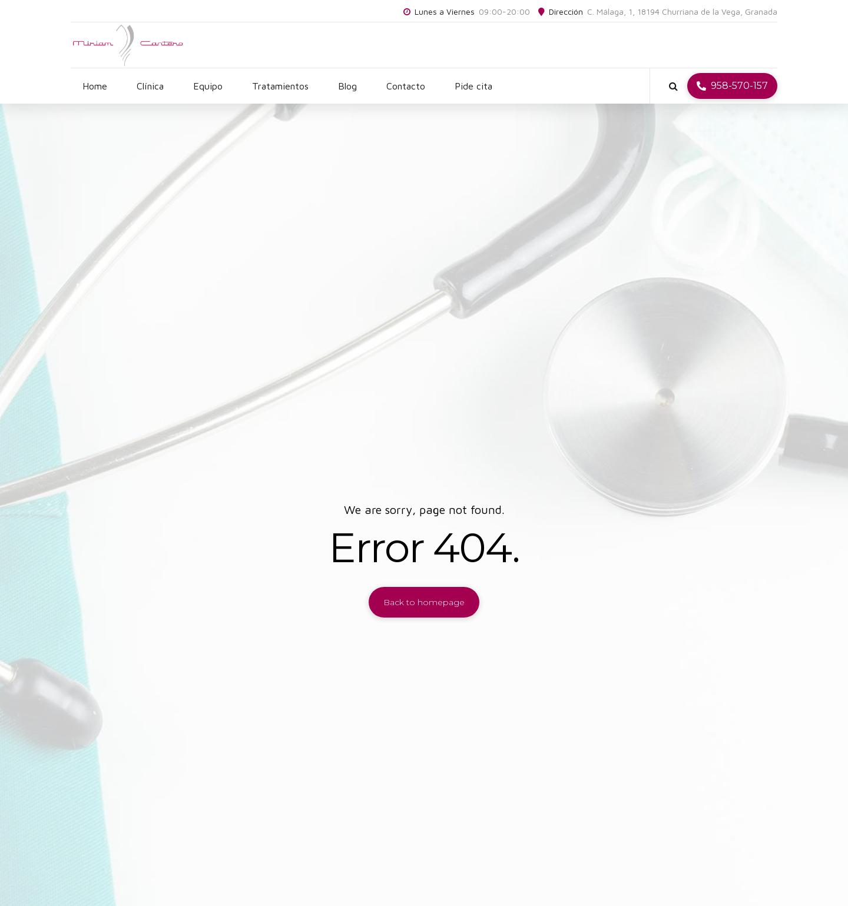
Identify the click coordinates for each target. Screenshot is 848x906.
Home (94, 86)
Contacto (405, 86)
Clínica (150, 86)
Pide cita (473, 86)
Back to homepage (424, 602)
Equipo (208, 86)
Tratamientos (280, 86)
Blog (347, 86)
